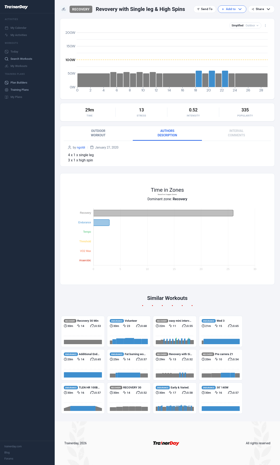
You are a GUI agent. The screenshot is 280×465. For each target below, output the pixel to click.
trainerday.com (13, 446)
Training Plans (17, 90)
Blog (7, 452)
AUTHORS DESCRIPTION (167, 133)
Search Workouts (18, 59)
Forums (8, 458)
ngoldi (81, 147)
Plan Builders (16, 82)
